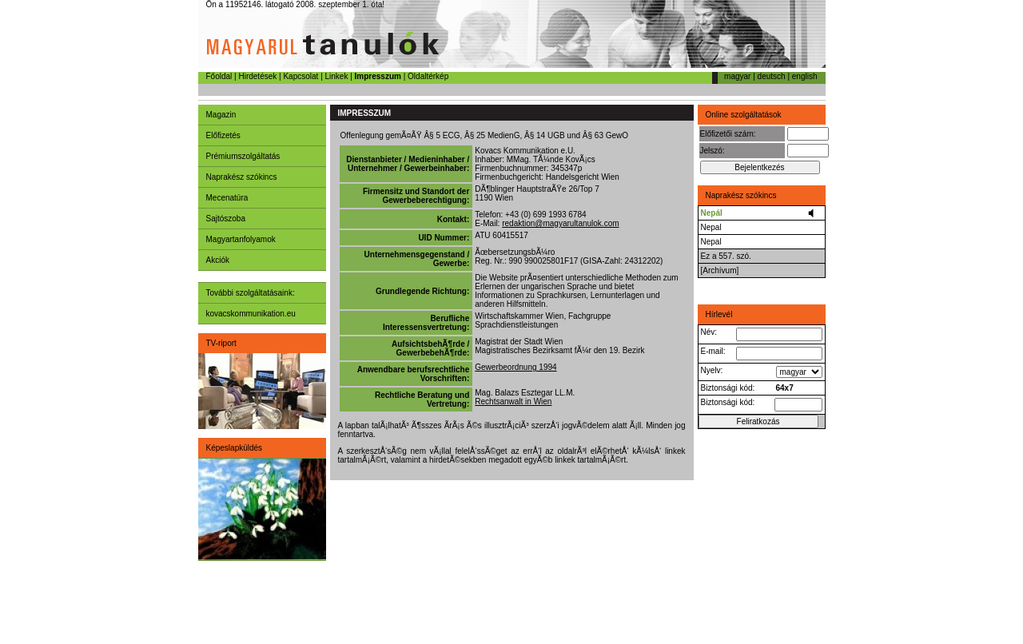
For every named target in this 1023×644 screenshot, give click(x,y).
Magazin (221, 114)
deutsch (772, 76)
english (805, 76)
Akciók (217, 260)
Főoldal (219, 76)
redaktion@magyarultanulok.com (560, 223)
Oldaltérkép (428, 76)
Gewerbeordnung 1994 (515, 367)
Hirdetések (257, 76)
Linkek (336, 76)
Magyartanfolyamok (241, 239)
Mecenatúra (227, 197)
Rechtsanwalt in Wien (513, 401)
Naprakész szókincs (241, 177)
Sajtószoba (225, 218)
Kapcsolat (300, 76)
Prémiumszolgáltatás (243, 156)
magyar (737, 76)
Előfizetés (223, 135)
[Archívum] (720, 270)
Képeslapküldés (234, 447)
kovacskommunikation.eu (251, 313)
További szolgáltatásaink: (250, 292)
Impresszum (378, 76)
